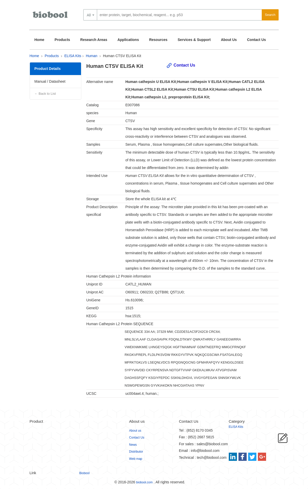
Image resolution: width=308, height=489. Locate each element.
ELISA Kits (72, 56)
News (133, 445)
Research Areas (93, 40)
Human (91, 56)
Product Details (48, 69)
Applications (128, 40)
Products (62, 40)
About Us (229, 40)
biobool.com (144, 482)
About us (135, 430)
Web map (135, 459)
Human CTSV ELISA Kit (122, 56)
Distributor (136, 451)
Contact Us (256, 40)
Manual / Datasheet (50, 81)
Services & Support (194, 40)
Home (39, 40)
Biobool (84, 473)
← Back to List (45, 93)
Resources (158, 40)
